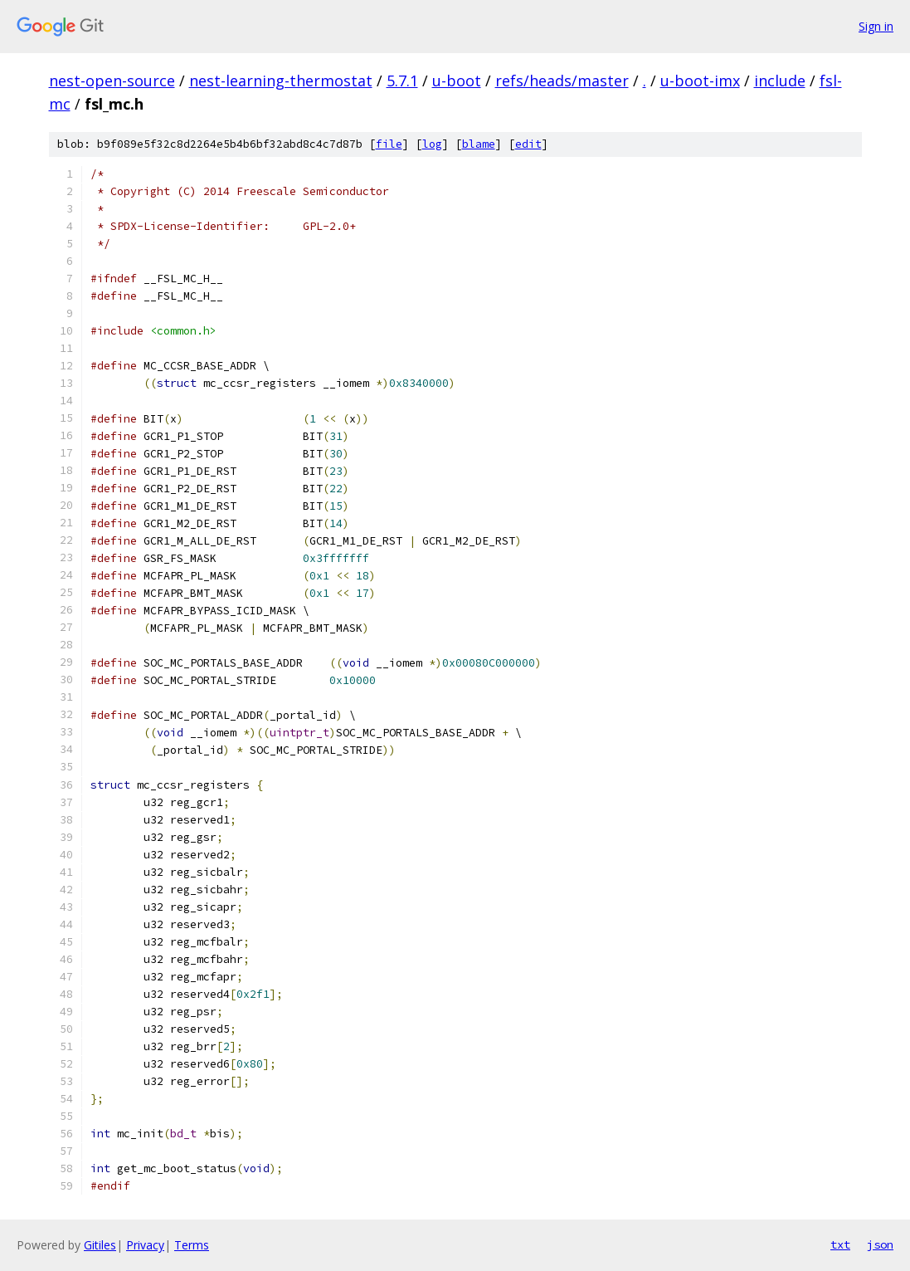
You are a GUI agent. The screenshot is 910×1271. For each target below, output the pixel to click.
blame (478, 144)
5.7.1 (402, 80)
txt (840, 1244)
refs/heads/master (562, 80)
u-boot (456, 80)
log (432, 144)
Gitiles (100, 1245)
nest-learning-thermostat (280, 80)
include (779, 80)
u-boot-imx (700, 80)
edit (528, 144)
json (880, 1244)
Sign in (876, 26)
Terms (191, 1245)
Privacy (145, 1245)
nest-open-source (112, 80)
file (389, 144)
